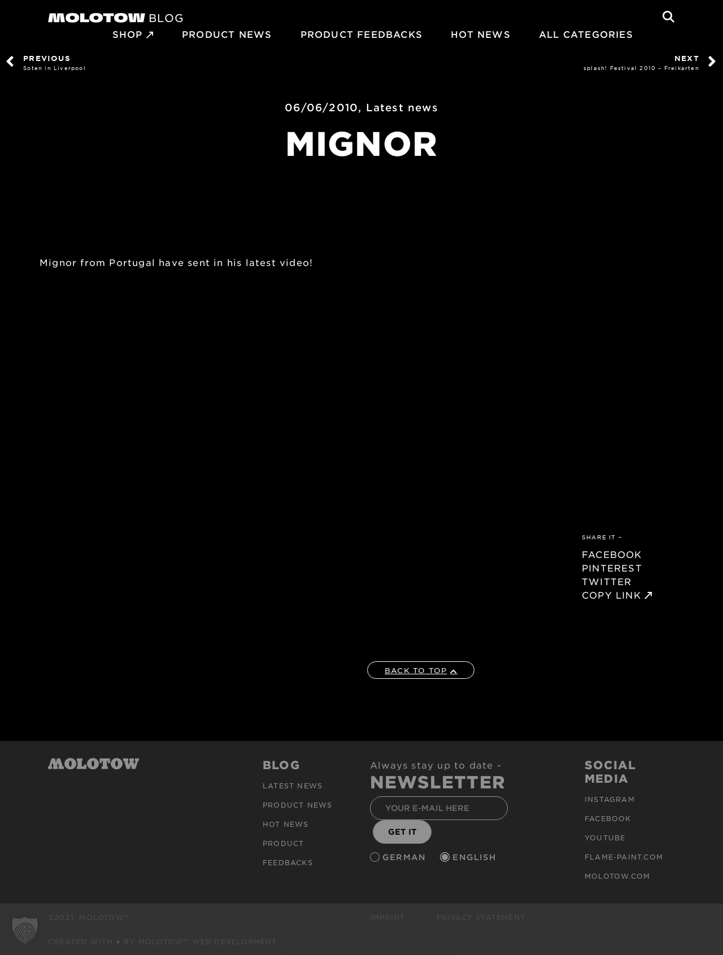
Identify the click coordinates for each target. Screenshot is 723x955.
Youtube (605, 837)
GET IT (402, 831)
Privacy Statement (481, 917)
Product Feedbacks (361, 34)
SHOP (127, 34)
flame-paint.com (624, 856)
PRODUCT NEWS (227, 34)
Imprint (387, 917)
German (405, 857)
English (475, 857)
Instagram (610, 799)
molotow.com (617, 875)
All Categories (586, 34)
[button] (25, 930)
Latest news (402, 107)
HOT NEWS (481, 34)
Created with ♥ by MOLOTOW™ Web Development (162, 941)
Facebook (608, 818)
